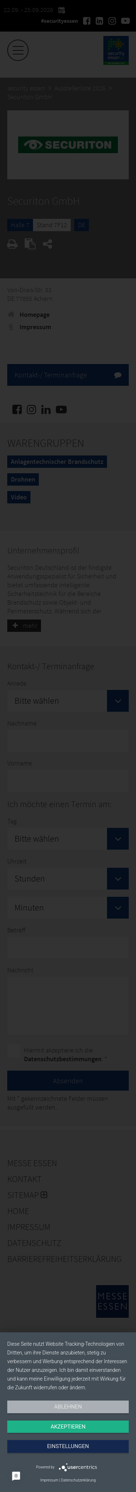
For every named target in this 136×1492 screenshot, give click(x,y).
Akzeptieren (67, 1426)
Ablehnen (68, 1406)
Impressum (49, 1480)
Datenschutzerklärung (78, 1480)
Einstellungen (68, 1446)
